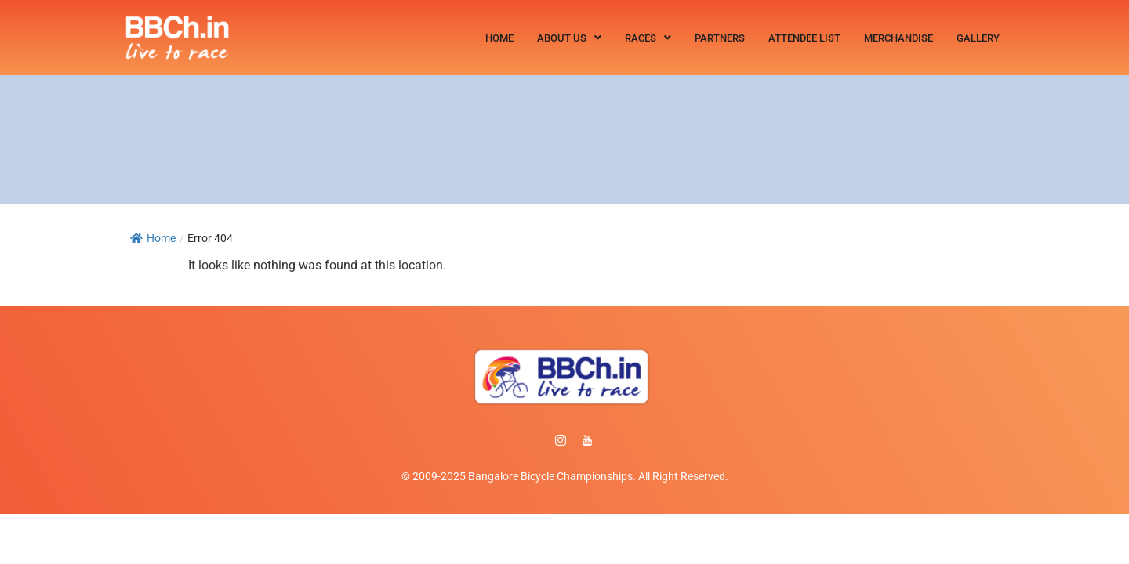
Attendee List (804, 38)
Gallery (978, 38)
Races (648, 38)
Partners (720, 38)
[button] (569, 38)
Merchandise (898, 38)
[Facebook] (534, 441)
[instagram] (560, 441)
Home (499, 38)
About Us (569, 38)
